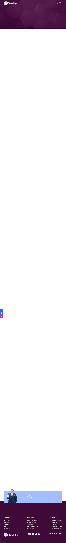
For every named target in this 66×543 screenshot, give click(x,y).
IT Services (30, 524)
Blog (5, 526)
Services (6, 522)
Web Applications (32, 522)
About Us (6, 520)
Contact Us (7, 528)
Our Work (6, 524)
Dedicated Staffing (32, 526)
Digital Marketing (32, 528)
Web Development (32, 520)
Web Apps (54, 522)
